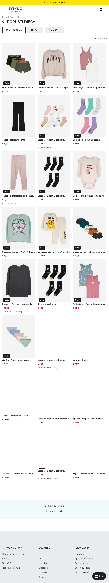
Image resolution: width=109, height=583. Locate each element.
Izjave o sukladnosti (84, 540)
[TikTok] (67, 570)
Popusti (5, 17)
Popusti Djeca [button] (16, 31)
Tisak (41, 540)
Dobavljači (43, 554)
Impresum (79, 535)
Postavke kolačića (83, 554)
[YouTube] (59, 570)
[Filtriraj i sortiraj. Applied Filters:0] (99, 576)
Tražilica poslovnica (11, 549)
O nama (42, 535)
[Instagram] (50, 570)
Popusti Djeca (15, 17)
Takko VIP (7, 545)
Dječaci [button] (35, 30)
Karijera (42, 558)
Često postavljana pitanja (14, 535)
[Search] (101, 10)
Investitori (43, 545)
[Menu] (4, 9)
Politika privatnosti (84, 545)
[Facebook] (42, 570)
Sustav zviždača (82, 549)
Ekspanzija (43, 549)
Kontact (6, 540)
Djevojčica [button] (54, 30)
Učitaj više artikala (54, 493)
